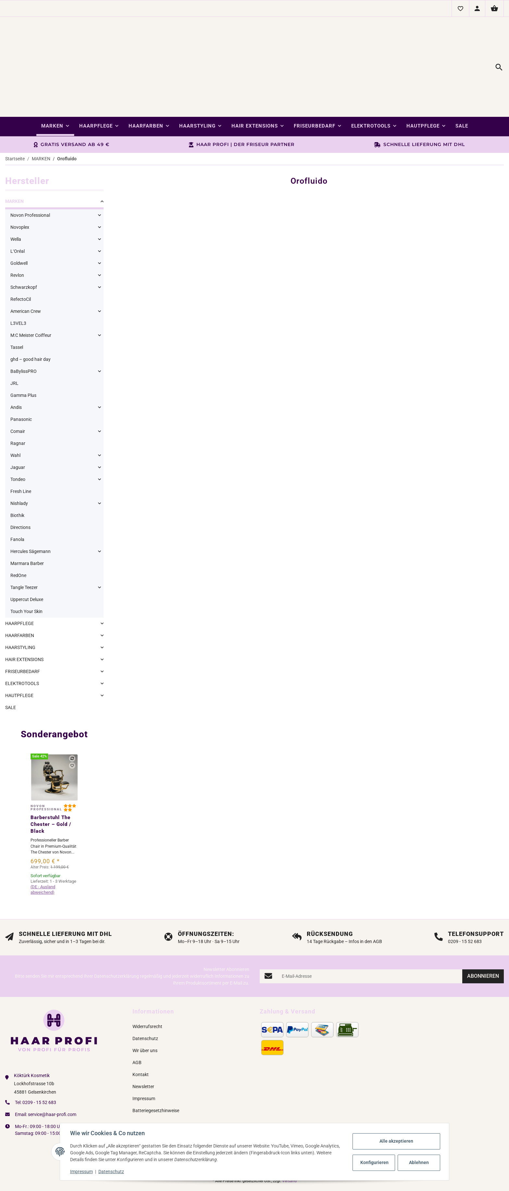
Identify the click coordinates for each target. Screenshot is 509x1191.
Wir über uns (144, 1014)
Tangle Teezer (24, 551)
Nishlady (19, 467)
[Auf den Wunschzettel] (72, 729)
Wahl (15, 419)
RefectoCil (20, 262)
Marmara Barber (27, 527)
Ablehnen (418, 1162)
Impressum (81, 1171)
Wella (15, 202)
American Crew (25, 274)
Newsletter (143, 1050)
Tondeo (17, 443)
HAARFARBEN (19, 599)
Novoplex (19, 190)
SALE (10, 671)
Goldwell (19, 226)
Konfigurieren (374, 1162)
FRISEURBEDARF (22, 635)
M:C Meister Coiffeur (30, 298)
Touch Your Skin (26, 575)
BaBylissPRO (23, 335)
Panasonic (21, 383)
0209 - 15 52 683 (39, 1066)
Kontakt (140, 1038)
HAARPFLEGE (19, 587)
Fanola (17, 503)
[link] (54, 166)
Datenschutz (111, 1171)
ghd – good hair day (30, 322)
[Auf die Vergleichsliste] (72, 722)
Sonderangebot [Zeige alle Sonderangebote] (54, 698)
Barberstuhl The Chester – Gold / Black (51, 788)
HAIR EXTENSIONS (24, 623)
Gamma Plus (23, 359)
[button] (460, 8)
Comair (17, 395)
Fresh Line (20, 455)
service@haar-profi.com (52, 1078)
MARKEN (14, 164)
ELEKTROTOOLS (22, 647)
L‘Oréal (17, 214)
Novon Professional (30, 178)
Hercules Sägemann (30, 515)
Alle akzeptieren (396, 1141)
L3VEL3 (18, 286)
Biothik (17, 479)
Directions (20, 491)
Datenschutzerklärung (116, 939)
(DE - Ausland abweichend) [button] (43, 853)
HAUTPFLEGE (19, 659)
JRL (14, 347)
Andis (16, 371)
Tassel (16, 310)
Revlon (17, 238)
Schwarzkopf (23, 250)
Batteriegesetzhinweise (155, 1074)
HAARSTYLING (20, 611)
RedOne (18, 539)
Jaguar (17, 431)
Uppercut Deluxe (26, 563)
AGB (137, 1026)
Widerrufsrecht (147, 990)
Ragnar (17, 407)
